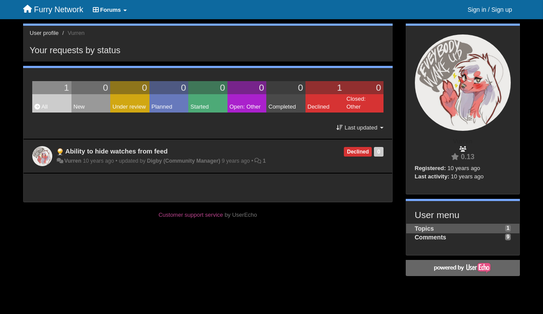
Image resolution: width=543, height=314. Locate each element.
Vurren (72, 161)
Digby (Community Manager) (183, 161)
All (41, 106)
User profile (44, 33)
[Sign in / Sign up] (490, 9)
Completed (282, 106)
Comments (430, 237)
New (79, 106)
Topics (424, 228)
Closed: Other (356, 103)
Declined (319, 106)
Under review (129, 106)
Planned (162, 106)
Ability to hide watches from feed (116, 151)
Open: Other (245, 106)
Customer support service (191, 215)
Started (199, 106)
